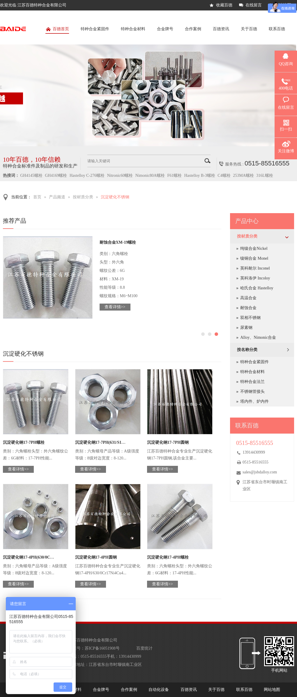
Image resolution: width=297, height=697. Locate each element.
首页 (37, 197)
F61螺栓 (174, 175)
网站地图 (272, 689)
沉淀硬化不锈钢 (115, 197)
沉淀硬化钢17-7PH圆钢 (168, 442)
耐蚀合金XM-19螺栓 (118, 242)
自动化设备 (158, 689)
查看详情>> (115, 307)
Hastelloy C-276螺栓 (87, 175)
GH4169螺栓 (56, 175)
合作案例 (193, 29)
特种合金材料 (133, 29)
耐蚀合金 (248, 308)
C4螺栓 (224, 175)
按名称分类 (247, 349)
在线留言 (253, 5)
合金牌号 (165, 29)
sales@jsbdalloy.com (260, 472)
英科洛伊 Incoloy (255, 278)
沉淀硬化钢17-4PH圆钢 (96, 557)
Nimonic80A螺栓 (150, 175)
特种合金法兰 (252, 381)
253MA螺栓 (243, 175)
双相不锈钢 (250, 317)
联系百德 (277, 29)
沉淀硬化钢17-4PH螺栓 (168, 557)
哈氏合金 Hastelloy (256, 288)
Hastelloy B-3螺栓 (199, 175)
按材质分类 (83, 197)
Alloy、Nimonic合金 (258, 337)
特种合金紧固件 (95, 29)
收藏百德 (224, 5)
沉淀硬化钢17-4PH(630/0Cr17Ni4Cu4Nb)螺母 (43, 557)
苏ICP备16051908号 (102, 648)
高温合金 (248, 298)
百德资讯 (221, 29)
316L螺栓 (264, 175)
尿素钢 (246, 327)
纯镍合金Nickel (253, 248)
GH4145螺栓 (31, 175)
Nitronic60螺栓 (120, 175)
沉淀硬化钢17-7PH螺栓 (24, 442)
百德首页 (57, 30)
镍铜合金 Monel (254, 258)
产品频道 (57, 197)
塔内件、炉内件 (254, 401)
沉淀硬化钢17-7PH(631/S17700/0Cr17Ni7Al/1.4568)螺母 (124, 442)
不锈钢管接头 (252, 391)
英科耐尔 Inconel (255, 268)
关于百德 (249, 29)
